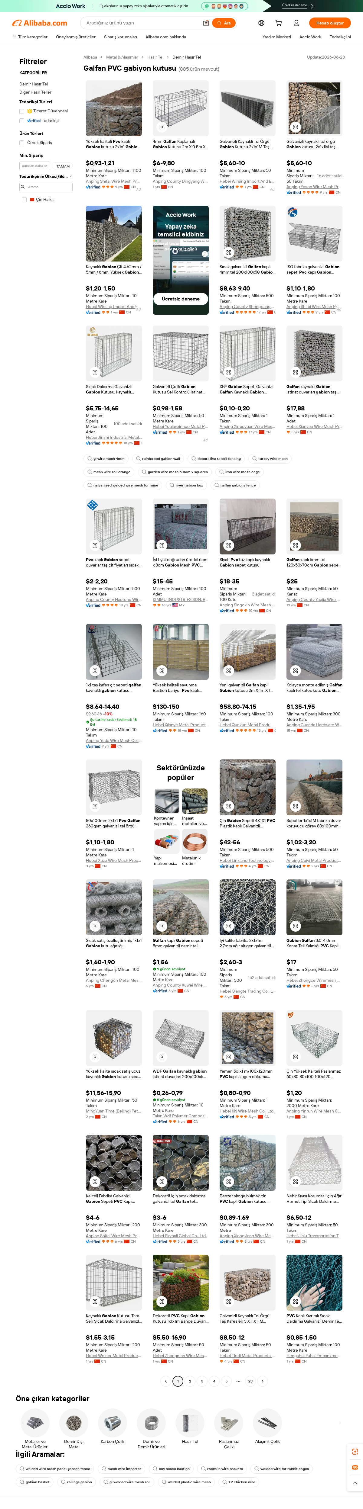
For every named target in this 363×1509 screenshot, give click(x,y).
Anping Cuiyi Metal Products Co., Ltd (314, 860)
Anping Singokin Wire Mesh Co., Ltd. (248, 604)
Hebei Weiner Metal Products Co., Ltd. (114, 1355)
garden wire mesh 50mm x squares (175, 472)
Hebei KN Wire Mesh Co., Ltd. (247, 1111)
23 (250, 1381)
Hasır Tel (155, 57)
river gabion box (186, 485)
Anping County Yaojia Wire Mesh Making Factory (314, 599)
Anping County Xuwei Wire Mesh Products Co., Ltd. (181, 985)
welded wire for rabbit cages (281, 1468)
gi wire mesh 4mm (106, 458)
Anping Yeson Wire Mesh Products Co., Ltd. (314, 186)
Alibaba (90, 57)
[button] (206, 23)
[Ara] (224, 23)
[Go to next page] (262, 1381)
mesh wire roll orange (108, 472)
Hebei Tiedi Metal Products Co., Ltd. (248, 1355)
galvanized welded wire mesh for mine (122, 485)
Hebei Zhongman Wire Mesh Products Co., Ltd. (181, 1355)
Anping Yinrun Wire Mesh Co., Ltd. (314, 1111)
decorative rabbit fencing (216, 458)
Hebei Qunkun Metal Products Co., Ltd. (248, 724)
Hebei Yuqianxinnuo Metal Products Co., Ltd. (181, 426)
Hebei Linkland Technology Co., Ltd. (248, 860)
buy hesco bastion (171, 1468)
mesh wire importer (121, 1468)
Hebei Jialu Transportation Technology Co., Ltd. (314, 1235)
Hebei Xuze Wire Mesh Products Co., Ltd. (114, 860)
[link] (355, 1451)
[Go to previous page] (165, 1381)
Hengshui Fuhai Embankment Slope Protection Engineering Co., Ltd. (314, 1355)
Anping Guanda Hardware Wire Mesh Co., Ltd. (314, 724)
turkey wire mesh (270, 458)
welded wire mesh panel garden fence (55, 1468)
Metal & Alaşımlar (122, 57)
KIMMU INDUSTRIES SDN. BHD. (181, 599)
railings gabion (76, 1482)
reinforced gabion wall (158, 458)
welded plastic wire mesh (186, 1482)
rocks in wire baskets (222, 1468)
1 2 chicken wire (238, 1482)
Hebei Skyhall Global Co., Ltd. (180, 1235)
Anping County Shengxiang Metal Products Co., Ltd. (248, 306)
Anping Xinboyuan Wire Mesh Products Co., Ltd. (248, 426)
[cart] (279, 23)
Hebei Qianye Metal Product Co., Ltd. (181, 724)
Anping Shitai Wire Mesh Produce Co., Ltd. (114, 181)
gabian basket (35, 1482)
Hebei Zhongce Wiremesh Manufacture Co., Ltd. (314, 980)
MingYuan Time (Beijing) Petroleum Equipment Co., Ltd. (114, 1111)
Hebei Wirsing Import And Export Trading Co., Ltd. (248, 181)
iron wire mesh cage (239, 472)
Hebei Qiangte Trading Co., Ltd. (248, 991)
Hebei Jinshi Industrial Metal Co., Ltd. (114, 437)
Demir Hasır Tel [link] (186, 57)
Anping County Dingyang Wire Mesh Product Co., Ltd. (181, 181)
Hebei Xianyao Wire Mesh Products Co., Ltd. (314, 426)
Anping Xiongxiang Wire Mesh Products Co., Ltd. (248, 1235)
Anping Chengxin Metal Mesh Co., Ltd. (114, 980)
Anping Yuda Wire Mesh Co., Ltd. (114, 740)
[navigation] (46, 720)
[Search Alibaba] (142, 23)
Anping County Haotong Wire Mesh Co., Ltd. (114, 599)
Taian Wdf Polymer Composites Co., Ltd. (181, 1115)
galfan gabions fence (235, 485)
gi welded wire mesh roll (126, 1482)
